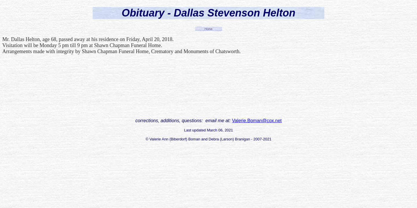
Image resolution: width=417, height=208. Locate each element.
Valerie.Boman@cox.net (257, 120)
